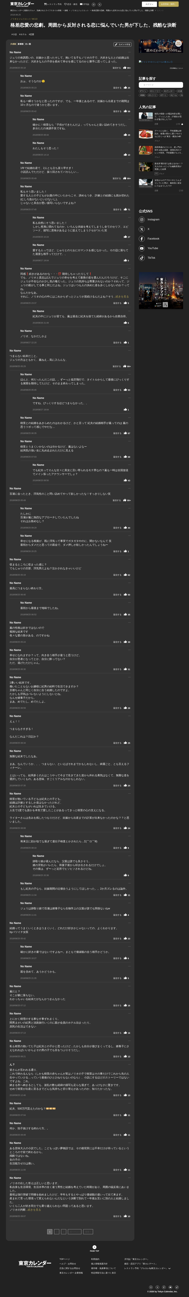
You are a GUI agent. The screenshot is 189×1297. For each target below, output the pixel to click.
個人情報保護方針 (99, 1264)
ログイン (149, 4)
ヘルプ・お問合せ (68, 1264)
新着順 (20, 44)
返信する (117, 68)
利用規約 (95, 1259)
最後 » (88, 1232)
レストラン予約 (53, 4)
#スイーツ (153, 95)
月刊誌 (84, 4)
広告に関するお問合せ (70, 1268)
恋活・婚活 (71, 4)
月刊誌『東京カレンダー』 (136, 1259)
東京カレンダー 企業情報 (71, 1273)
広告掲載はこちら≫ (176, 68)
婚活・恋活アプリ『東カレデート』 (140, 1264)
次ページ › (74, 1232)
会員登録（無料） (168, 4)
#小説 (180, 91)
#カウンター (169, 91)
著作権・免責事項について (103, 1268)
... (129, 52)
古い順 (28, 44)
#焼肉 (142, 95)
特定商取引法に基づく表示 (103, 1273)
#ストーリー (155, 91)
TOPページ (65, 1259)
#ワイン (143, 91)
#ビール (174, 95)
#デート (163, 95)
